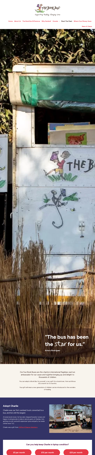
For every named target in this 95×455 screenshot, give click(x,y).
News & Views (87, 26)
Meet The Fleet (66, 21)
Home (10, 21)
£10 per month (47, 160)
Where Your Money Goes (82, 21)
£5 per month (19, 160)
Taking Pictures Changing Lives (79, 443)
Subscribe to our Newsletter (65, 450)
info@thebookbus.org (13, 450)
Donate (56, 21)
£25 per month (76, 160)
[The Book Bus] (47, 9)
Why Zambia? (46, 21)
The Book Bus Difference (31, 21)
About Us (17, 21)
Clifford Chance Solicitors (28, 135)
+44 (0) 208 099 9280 (12, 448)
